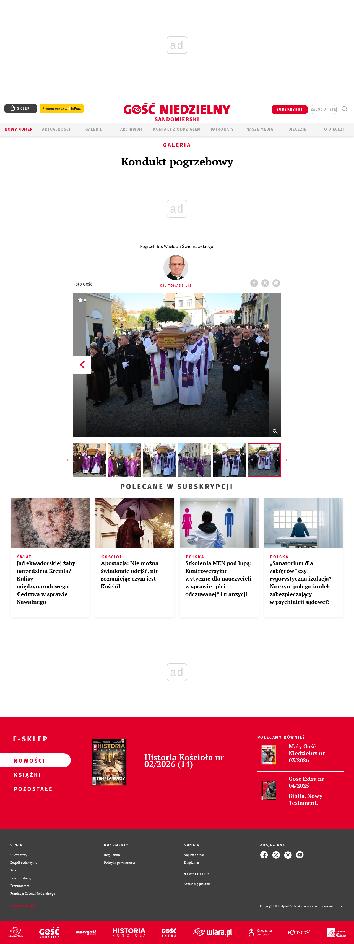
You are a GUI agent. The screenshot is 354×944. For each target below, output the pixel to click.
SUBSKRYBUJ (290, 110)
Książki (26, 775)
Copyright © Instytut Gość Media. (283, 906)
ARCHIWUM (131, 129)
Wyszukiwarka (344, 109)
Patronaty (222, 129)
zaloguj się (323, 110)
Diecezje (297, 129)
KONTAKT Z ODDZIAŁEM (177, 129)
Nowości (26, 760)
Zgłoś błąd (23, 906)
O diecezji (335, 129)
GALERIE (93, 129)
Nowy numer (19, 129)
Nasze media (259, 129)
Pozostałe (26, 789)
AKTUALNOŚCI (56, 129)
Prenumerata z (61, 108)
